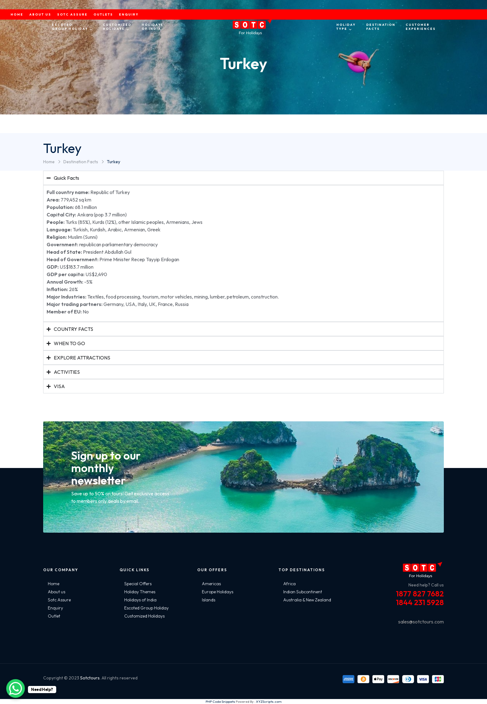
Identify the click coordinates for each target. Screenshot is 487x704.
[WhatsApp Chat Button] (15, 688)
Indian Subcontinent (302, 592)
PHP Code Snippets (220, 701)
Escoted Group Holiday (146, 608)
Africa (289, 583)
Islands (208, 600)
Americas (211, 583)
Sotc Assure (59, 600)
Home (49, 161)
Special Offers (138, 583)
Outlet (54, 616)
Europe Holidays (217, 592)
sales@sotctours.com (421, 621)
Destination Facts (80, 161)
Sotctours (90, 678)
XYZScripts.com (269, 701)
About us (56, 592)
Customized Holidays (144, 616)
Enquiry (55, 608)
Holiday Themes (139, 592)
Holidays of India (140, 600)
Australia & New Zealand (307, 600)
